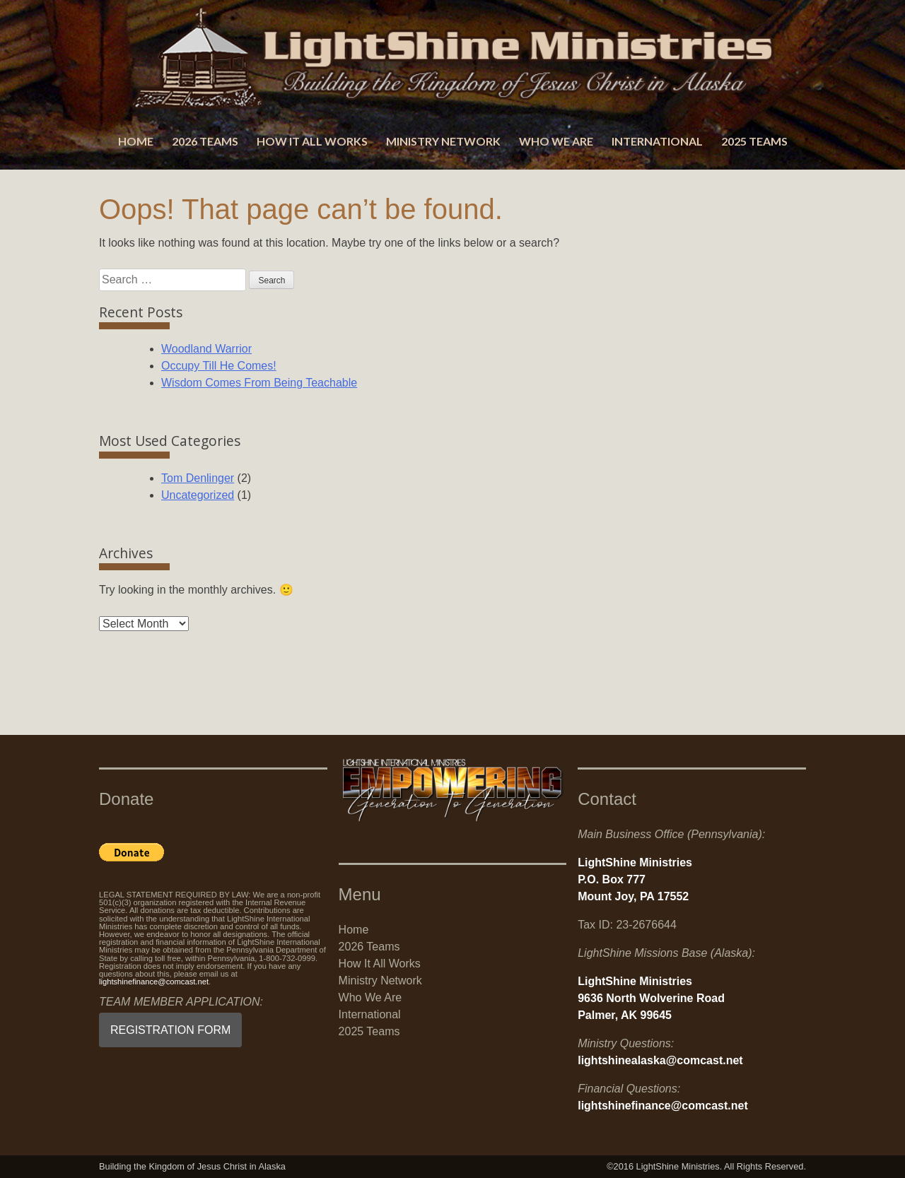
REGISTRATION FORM (170, 1030)
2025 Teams (754, 141)
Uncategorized (197, 495)
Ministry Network (443, 141)
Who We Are (556, 141)
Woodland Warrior (206, 349)
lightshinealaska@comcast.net (660, 1060)
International (657, 141)
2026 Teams (205, 141)
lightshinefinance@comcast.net (154, 981)
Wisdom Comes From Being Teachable (259, 383)
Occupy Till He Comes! (218, 366)
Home (135, 141)
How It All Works (312, 141)
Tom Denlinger (197, 478)
